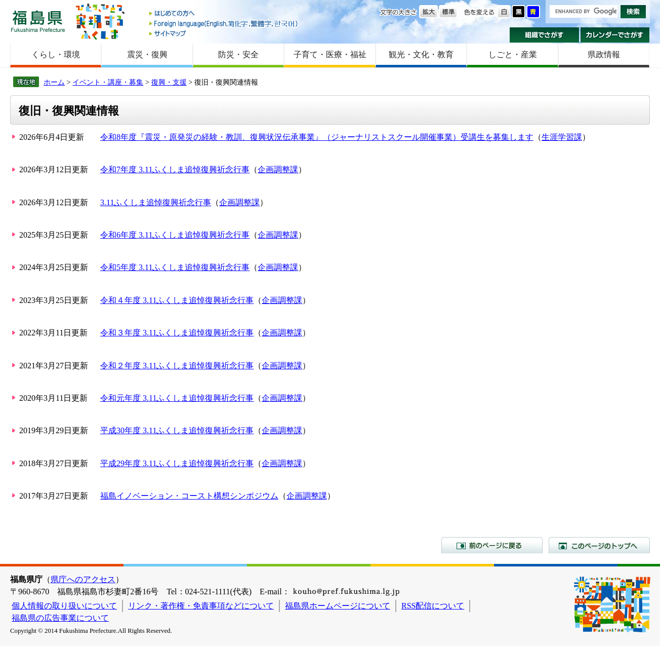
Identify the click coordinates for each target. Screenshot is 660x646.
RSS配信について (432, 605)
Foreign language (224, 23)
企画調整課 (278, 169)
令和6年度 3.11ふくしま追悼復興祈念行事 (175, 235)
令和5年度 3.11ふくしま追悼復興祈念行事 (175, 267)
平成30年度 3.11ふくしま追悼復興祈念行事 (177, 430)
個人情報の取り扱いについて (64, 605)
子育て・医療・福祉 (330, 54)
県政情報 (604, 54)
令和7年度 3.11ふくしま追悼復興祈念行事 (175, 169)
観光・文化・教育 (421, 54)
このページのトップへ (599, 545)
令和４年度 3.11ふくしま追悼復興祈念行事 (177, 300)
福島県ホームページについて (337, 605)
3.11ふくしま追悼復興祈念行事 (155, 202)
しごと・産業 (512, 54)
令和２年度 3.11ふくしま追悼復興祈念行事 (177, 365)
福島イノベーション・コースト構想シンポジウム (189, 495)
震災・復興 (147, 54)
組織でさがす (544, 35)
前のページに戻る (492, 545)
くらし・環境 (55, 54)
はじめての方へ (224, 14)
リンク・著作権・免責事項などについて (201, 605)
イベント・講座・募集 (107, 82)
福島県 (38, 21)
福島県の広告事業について (60, 618)
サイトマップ (224, 33)
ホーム (54, 82)
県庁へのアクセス (83, 579)
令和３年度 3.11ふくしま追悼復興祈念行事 (177, 332)
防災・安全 (238, 54)
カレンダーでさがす (615, 35)
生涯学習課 (562, 137)
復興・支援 (169, 82)
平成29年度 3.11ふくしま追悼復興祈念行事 (177, 463)
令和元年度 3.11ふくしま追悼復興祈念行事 (177, 398)
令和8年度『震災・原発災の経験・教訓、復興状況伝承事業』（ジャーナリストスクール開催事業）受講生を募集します (316, 137)
